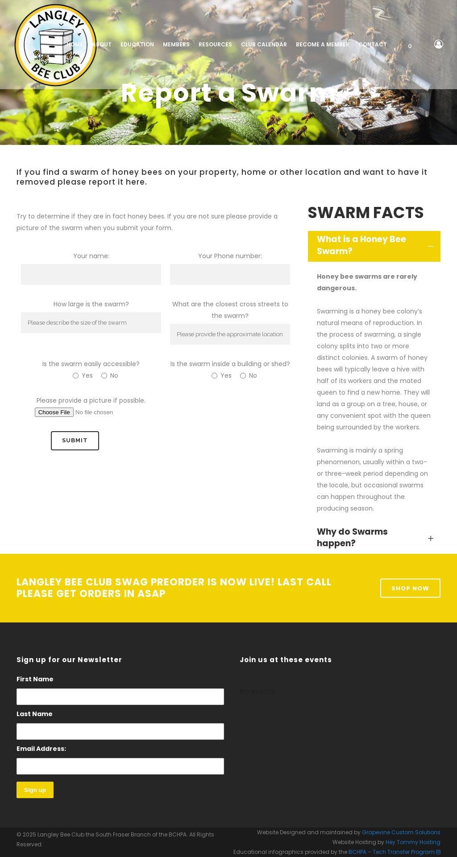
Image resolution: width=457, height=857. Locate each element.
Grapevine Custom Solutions (401, 832)
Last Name (35, 713)
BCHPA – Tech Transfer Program (392, 852)
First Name (35, 679)
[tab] (374, 246)
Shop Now (410, 588)
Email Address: (120, 759)
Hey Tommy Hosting (413, 842)
